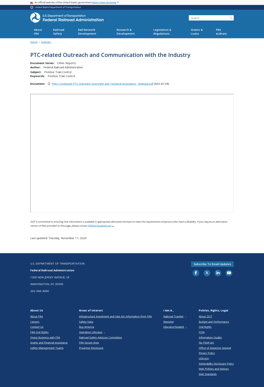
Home (34, 42)
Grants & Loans (197, 31)
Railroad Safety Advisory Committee (100, 337)
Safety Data (86, 321)
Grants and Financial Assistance (49, 342)
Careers (34, 321)
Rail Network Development (87, 31)
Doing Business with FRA (45, 337)
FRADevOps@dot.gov (101, 225)
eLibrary (46, 42)
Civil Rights (205, 327)
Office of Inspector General (215, 348)
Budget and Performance (214, 321)
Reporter (168, 321)
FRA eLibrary (221, 31)
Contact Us (36, 327)
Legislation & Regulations (162, 31)
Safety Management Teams (47, 348)
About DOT (205, 316)
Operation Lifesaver (92, 332)
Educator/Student (175, 327)
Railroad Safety (58, 31)
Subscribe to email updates (212, 264)
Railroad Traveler (175, 316)
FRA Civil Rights (39, 332)
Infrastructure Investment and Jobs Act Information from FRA (115, 316)
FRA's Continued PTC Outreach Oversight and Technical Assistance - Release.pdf (102, 83)
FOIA (202, 332)
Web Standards (208, 374)
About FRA (38, 31)
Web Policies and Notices (214, 369)
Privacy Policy (207, 353)
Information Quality (210, 337)
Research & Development (126, 31)
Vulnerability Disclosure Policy (216, 363)
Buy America (86, 327)
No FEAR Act (206, 342)
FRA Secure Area (89, 342)
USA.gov (204, 358)
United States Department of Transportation (58, 7)
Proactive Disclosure (91, 348)
